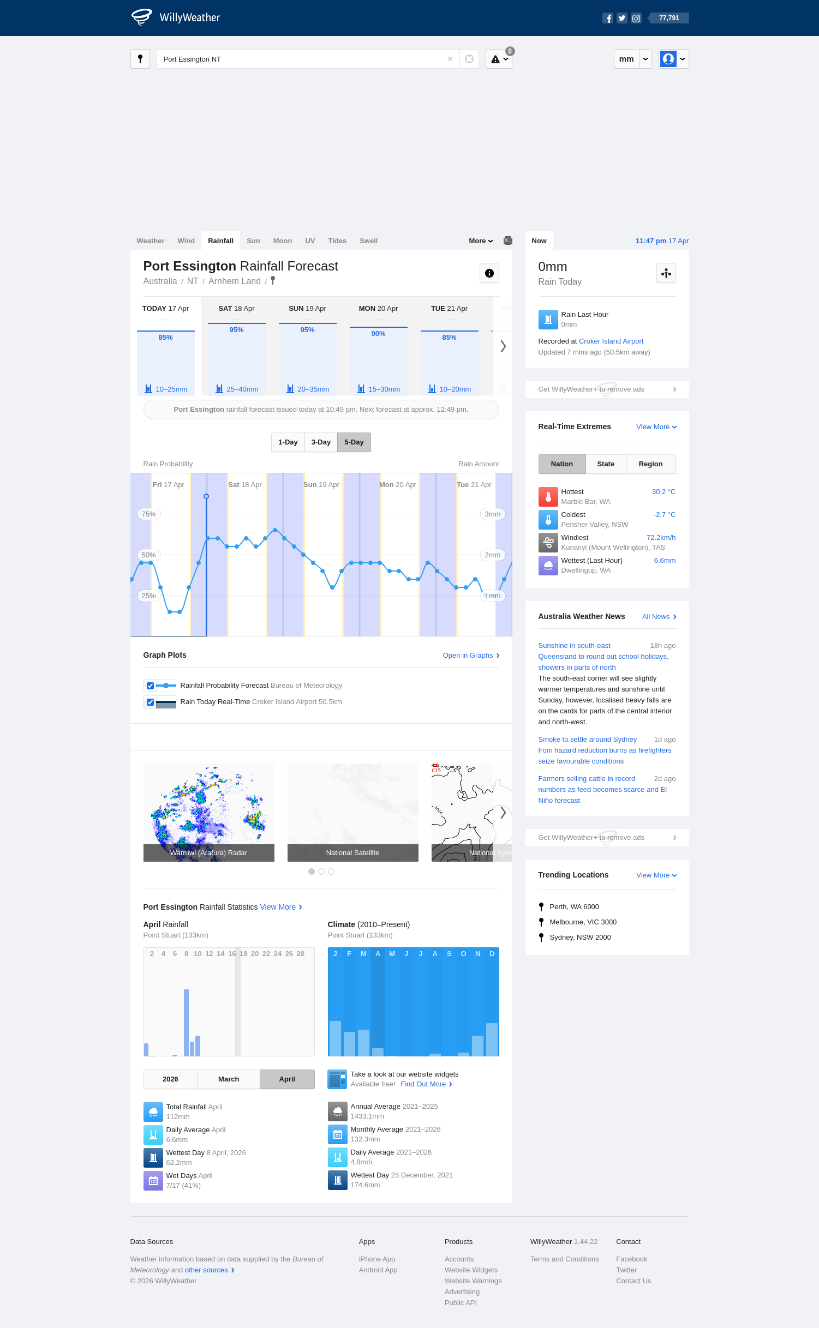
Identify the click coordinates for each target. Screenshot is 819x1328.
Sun (253, 241)
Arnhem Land (234, 281)
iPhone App (377, 1259)
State (605, 464)
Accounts (459, 1259)
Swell (369, 241)
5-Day (353, 442)
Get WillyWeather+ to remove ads (591, 389)
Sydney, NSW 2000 (580, 937)
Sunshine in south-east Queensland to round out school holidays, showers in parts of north (607, 684)
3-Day (321, 442)
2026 (170, 1079)
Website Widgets (471, 1270)
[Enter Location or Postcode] (318, 59)
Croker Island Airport (611, 341)
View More (652, 427)
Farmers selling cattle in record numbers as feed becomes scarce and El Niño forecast (607, 788)
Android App (378, 1270)
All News (656, 616)
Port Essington (272, 280)
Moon (282, 241)
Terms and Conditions (564, 1259)
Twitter (626, 1270)
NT (193, 281)
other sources (206, 1270)
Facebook (631, 1259)
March (228, 1079)
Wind (186, 241)
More (477, 241)
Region (651, 464)
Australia (160, 281)
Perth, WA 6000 (575, 907)
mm (626, 58)
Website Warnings (473, 1281)
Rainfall (221, 241)
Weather (151, 241)
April (287, 1079)
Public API (461, 1303)
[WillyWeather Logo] (181, 18)
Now (539, 241)
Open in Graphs (468, 655)
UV (310, 241)
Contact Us (633, 1281)
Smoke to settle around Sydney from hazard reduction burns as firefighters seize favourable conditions (607, 749)
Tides (337, 241)
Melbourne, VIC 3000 (583, 922)
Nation (562, 464)
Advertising (462, 1292)
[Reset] (450, 59)
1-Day (287, 442)
